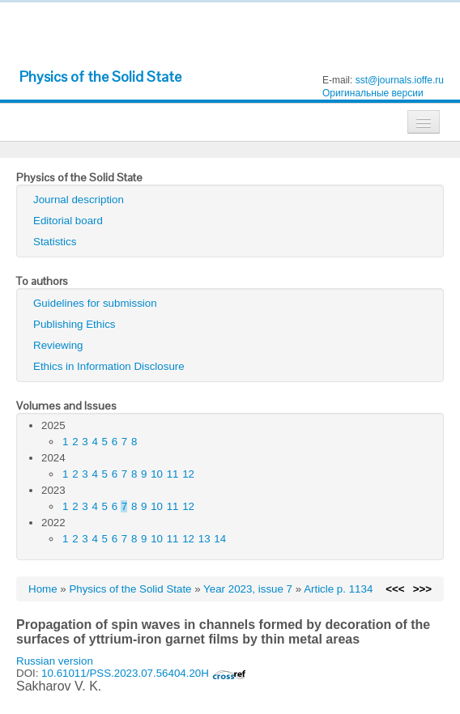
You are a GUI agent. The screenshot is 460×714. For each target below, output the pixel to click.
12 (188, 474)
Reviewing (58, 345)
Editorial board (68, 221)
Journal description (78, 199)
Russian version (54, 661)
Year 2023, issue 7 (247, 589)
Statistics (54, 242)
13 (204, 539)
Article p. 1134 (338, 589)
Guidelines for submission (95, 303)
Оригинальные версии (373, 93)
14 (220, 539)
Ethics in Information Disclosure (109, 366)
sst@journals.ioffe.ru (400, 80)
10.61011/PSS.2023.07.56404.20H (143, 673)
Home (43, 589)
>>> (422, 589)
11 (173, 474)
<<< (394, 589)
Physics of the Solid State (100, 76)
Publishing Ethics (74, 324)
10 (157, 474)
